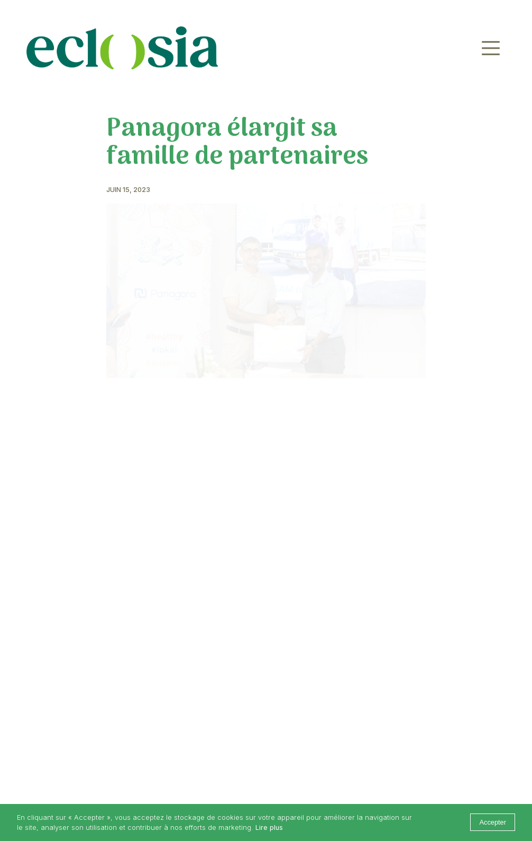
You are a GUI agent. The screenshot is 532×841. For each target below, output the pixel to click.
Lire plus (269, 827)
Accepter (492, 822)
